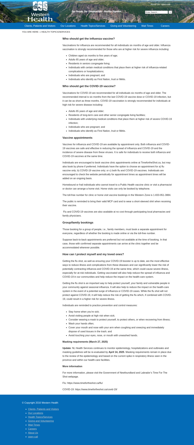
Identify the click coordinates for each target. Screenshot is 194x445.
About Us (155, 4)
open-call (165, 4)
